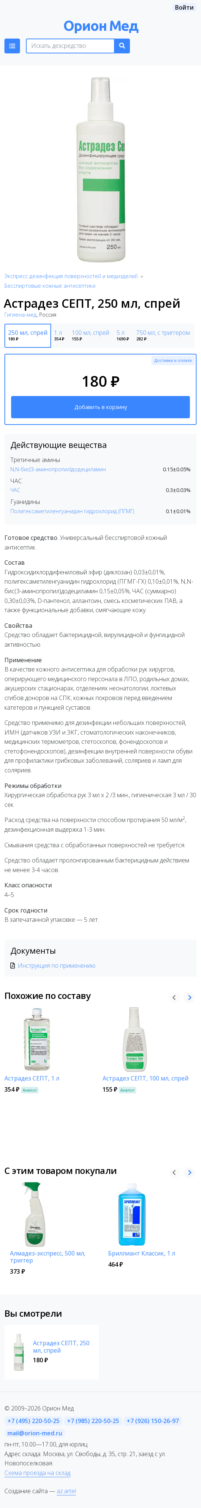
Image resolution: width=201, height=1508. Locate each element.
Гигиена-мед (20, 314)
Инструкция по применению (57, 965)
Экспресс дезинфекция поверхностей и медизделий (71, 276)
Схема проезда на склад (37, 1473)
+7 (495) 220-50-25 (33, 1421)
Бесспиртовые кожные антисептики (50, 285)
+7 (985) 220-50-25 (93, 1421)
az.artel (66, 1491)
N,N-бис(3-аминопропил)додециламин (58, 469)
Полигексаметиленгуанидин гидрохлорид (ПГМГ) (72, 511)
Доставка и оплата (173, 360)
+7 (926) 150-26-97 (153, 1421)
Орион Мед (100, 25)
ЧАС (15, 490)
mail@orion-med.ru (34, 1433)
